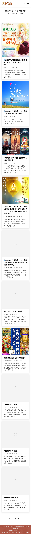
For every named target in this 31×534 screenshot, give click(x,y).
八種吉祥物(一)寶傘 (10, 404)
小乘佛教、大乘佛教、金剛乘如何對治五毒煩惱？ (15, 159)
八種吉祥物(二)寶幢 (10, 451)
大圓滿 (5, 163)
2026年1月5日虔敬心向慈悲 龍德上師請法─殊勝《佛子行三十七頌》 (15, 62)
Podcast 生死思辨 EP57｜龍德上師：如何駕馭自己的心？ (15, 112)
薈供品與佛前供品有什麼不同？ (15, 358)
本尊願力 (6, 500)
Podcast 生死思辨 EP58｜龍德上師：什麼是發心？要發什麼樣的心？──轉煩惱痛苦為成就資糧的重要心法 (15, 210)
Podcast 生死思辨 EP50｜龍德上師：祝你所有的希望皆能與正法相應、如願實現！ (15, 262)
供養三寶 (6, 407)
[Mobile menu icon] (27, 3)
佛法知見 (6, 116)
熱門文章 (6, 360)
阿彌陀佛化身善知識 (11, 497)
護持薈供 (10, 360)
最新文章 (6, 67)
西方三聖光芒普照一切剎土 (13, 311)
